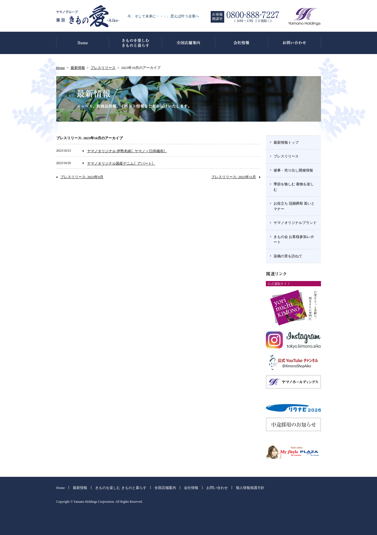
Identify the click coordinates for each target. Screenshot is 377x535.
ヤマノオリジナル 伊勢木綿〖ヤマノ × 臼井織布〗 (127, 151)
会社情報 (191, 488)
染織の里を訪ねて (288, 256)
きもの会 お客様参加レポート (294, 239)
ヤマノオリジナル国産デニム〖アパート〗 (121, 163)
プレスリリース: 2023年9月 (81, 177)
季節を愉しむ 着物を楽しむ (294, 187)
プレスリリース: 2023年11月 (233, 177)
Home (60, 68)
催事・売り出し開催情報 (293, 170)
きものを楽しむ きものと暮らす (120, 488)
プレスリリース (103, 68)
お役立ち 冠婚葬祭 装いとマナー (294, 206)
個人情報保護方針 (250, 488)
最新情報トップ (286, 142)
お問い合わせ (217, 488)
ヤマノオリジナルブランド (295, 223)
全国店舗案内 (165, 488)
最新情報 (78, 68)
